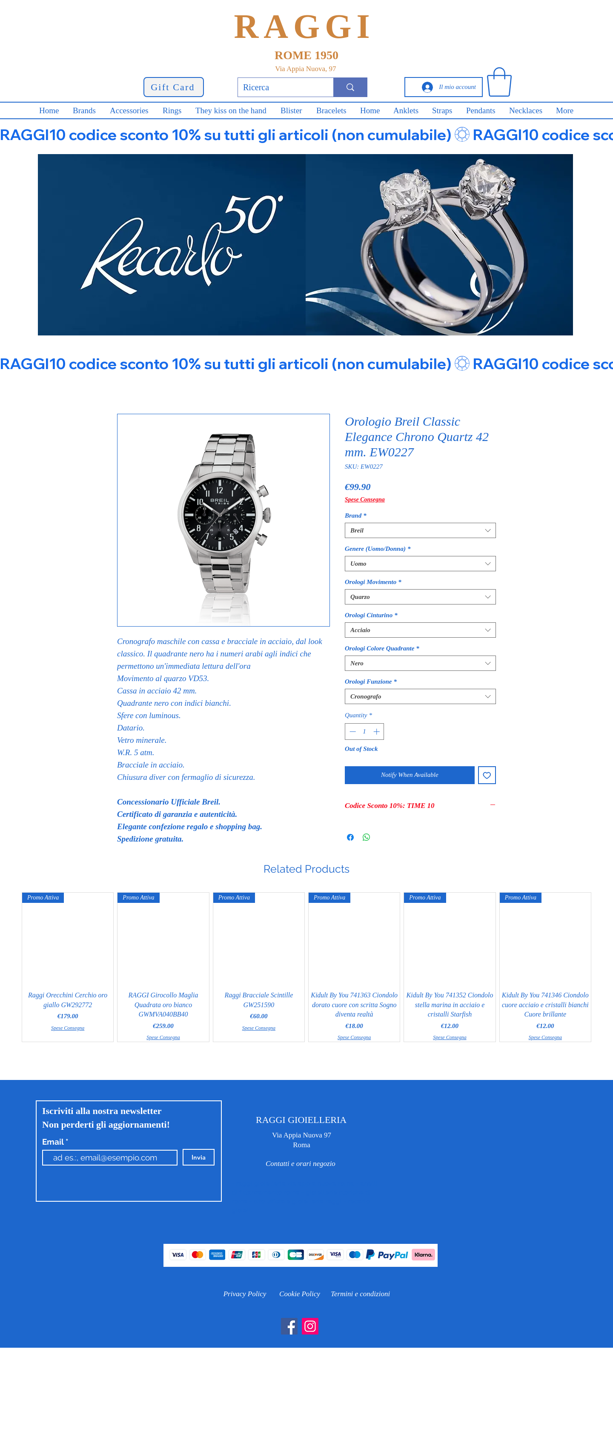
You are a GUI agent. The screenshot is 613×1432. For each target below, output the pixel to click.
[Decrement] (352, 731)
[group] (306, 967)
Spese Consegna (365, 499)
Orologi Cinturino (371, 615)
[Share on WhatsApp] (366, 837)
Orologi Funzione (371, 681)
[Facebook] (289, 1326)
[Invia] (199, 1157)
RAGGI (304, 26)
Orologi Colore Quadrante (382, 648)
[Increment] (377, 731)
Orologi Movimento (373, 582)
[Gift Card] (173, 87)
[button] (499, 82)
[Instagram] (310, 1326)
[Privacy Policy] (244, 1294)
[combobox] (420, 530)
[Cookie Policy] (299, 1294)
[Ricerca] (279, 87)
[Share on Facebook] (350, 837)
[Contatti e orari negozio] (300, 1164)
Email (54, 1142)
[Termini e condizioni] (360, 1294)
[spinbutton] (365, 731)
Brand (356, 515)
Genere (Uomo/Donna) (377, 548)
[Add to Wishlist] (487, 775)
